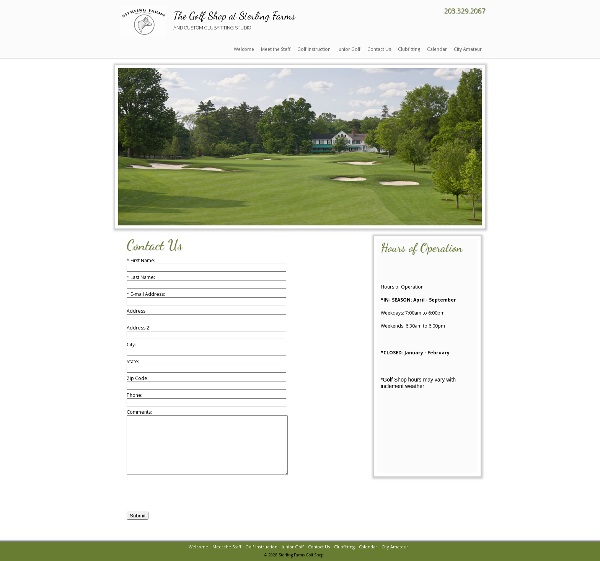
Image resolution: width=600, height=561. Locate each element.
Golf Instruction (314, 49)
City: (206, 349)
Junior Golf (349, 49)
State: (206, 366)
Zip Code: (206, 382)
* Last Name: (206, 281)
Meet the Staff (275, 49)
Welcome (244, 49)
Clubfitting (409, 49)
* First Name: (206, 265)
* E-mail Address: (206, 298)
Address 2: (206, 332)
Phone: (206, 399)
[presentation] (185, 505)
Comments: (217, 447)
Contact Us (379, 49)
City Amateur (468, 49)
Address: (206, 315)
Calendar (437, 49)
